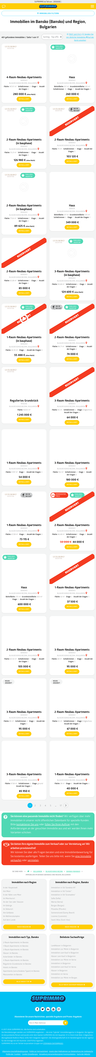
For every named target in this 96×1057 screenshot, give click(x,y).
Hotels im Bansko (10, 967)
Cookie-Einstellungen (30, 1054)
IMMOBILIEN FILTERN (48, 13)
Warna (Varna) (57, 902)
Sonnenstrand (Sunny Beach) (62, 912)
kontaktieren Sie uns (27, 824)
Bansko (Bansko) (73, 871)
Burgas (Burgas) (57, 905)
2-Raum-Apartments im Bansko (15, 942)
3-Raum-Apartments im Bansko (15, 949)
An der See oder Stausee (13, 902)
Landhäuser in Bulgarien (61, 945)
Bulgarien (37, 871)
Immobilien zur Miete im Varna (63, 959)
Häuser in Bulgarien (59, 970)
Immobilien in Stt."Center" (61, 891)
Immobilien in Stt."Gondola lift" (63, 887)
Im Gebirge (7, 905)
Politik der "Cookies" (13, 1054)
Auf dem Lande (9, 919)
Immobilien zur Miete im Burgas (64, 977)
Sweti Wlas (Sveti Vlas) (60, 919)
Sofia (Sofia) (56, 898)
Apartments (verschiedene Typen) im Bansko (21, 971)
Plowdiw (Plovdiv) (58, 909)
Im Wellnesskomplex (11, 916)
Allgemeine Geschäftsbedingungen (15, 1051)
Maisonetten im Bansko (12, 974)
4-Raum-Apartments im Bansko (16, 960)
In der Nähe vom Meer (12, 894)
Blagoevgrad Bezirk (54, 871)
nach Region (24, 927)
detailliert (23, 99)
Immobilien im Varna (59, 974)
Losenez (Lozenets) (59, 916)
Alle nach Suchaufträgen (72, 985)
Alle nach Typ (24, 981)
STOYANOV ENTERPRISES (53, 1043)
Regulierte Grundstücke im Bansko (17, 964)
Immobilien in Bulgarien (60, 963)
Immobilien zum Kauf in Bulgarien (65, 952)
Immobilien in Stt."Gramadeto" (63, 894)
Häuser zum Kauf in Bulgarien (63, 956)
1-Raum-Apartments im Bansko (15, 946)
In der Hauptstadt (10, 887)
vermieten (33, 860)
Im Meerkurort (9, 898)
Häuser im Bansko (10, 953)
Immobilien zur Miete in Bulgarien (65, 949)
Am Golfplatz (8, 912)
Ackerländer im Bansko (12, 956)
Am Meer (7, 891)
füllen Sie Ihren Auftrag (57, 824)
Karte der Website (83, 1054)
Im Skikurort (8, 909)
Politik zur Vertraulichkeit (38, 1051)
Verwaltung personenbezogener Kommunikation (57, 1054)
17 (61, 805)
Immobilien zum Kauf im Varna (63, 967)
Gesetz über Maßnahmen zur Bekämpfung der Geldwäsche (71, 1051)
